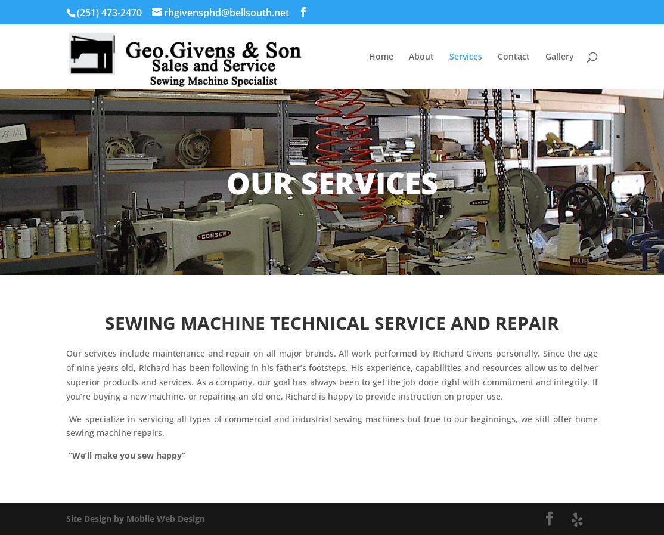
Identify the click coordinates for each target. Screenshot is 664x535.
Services (465, 57)
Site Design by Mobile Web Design (135, 518)
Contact (514, 57)
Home (381, 57)
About (421, 57)
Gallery (559, 57)
